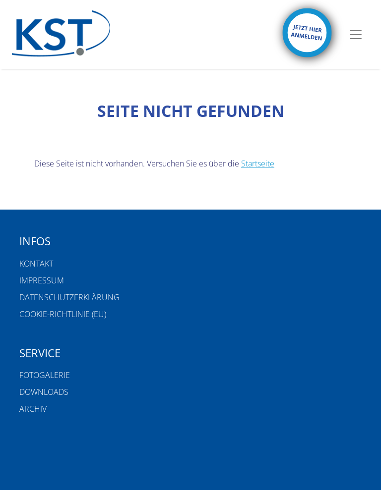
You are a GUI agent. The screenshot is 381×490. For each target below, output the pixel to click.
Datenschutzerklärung (69, 297)
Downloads (43, 391)
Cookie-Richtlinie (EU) (62, 314)
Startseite (257, 163)
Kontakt (36, 263)
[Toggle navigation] (355, 34)
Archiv (33, 408)
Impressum (41, 280)
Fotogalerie (44, 375)
